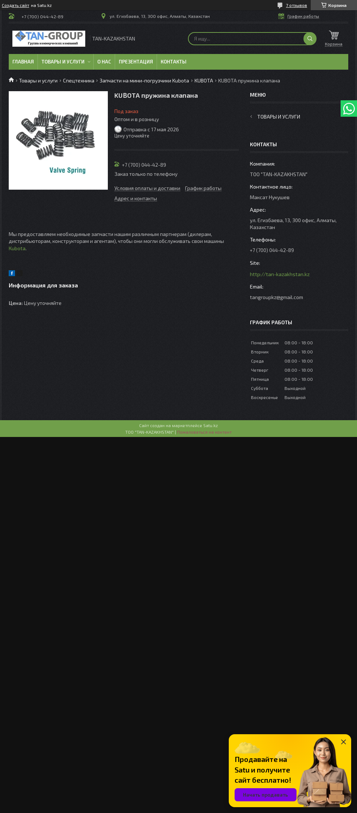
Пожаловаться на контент (204, 431)
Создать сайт (15, 5)
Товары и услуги (63, 62)
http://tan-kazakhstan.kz (280, 274)
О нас (104, 62)
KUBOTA (204, 80)
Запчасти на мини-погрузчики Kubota (144, 80)
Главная (23, 62)
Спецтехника (78, 80)
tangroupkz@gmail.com (276, 297)
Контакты (174, 62)
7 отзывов (296, 5)
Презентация (136, 62)
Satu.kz (210, 425)
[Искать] (310, 38)
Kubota (17, 248)
